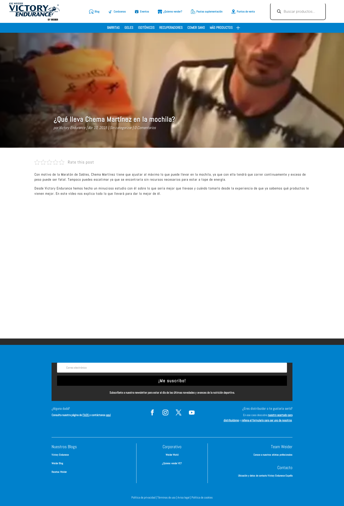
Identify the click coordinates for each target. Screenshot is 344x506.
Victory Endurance (72, 127)
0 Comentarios (145, 127)
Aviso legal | (184, 497)
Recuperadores (171, 28)
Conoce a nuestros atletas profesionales (272, 455)
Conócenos (120, 11)
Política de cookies (202, 497)
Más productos (221, 28)
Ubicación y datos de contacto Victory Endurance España (265, 475)
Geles (128, 28)
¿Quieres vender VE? (172, 463)
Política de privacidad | (144, 497)
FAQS (85, 415)
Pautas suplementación (209, 11)
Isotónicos (146, 28)
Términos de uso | (167, 497)
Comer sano (196, 28)
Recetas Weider (59, 471)
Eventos (144, 11)
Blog (97, 11)
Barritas (113, 28)
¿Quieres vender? (172, 11)
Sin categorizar (121, 127)
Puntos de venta (246, 11)
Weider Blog (57, 463)
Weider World (172, 455)
